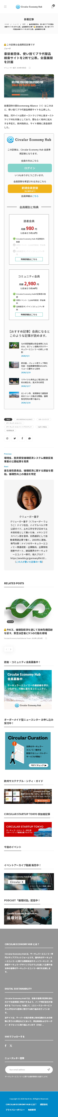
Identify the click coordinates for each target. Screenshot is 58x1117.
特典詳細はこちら (29, 259)
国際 (23, 24)
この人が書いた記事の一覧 (29, 561)
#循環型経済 (10, 430)
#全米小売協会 (42, 427)
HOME (7, 24)
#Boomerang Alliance (24, 419)
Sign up (48, 1070)
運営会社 (44, 1104)
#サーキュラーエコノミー (14, 423)
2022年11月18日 (37, 638)
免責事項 (32, 1109)
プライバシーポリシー (15, 1109)
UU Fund (16, 1005)
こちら (35, 196)
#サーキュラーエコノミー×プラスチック (19, 427)
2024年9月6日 (21, 68)
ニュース (16, 24)
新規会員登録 (30, 189)
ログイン (29, 168)
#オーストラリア (44, 419)
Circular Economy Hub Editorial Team (17, 638)
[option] (29, 615)
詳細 (39, 1024)
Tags (8, 419)
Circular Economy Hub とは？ (21, 1104)
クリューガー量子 (10, 68)
